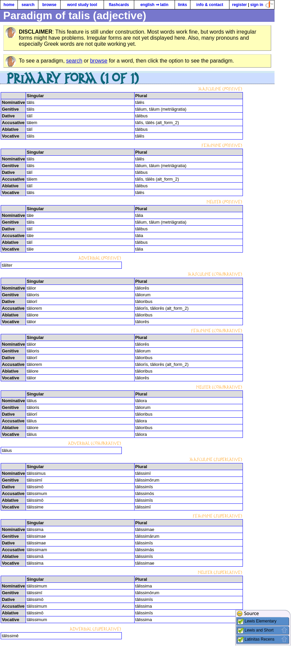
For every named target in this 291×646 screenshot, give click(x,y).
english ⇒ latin (154, 4)
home (9, 4)
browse (49, 4)
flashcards (119, 4)
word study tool (82, 4)
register (239, 4)
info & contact (209, 4)
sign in (256, 4)
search (28, 4)
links (182, 4)
